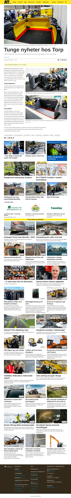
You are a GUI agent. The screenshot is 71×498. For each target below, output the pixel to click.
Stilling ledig (45, 2)
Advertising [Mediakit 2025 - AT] (33, 491)
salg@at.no (35, 482)
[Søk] (66, 2)
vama (32, 135)
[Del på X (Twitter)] (60, 60)
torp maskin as (38, 135)
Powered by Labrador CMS (35, 496)
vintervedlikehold (9, 135)
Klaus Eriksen (18, 470)
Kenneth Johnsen (51, 487)
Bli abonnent (60, 2)
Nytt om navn (31, 2)
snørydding (46, 135)
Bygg (25, 2)
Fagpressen (17, 482)
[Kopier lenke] (66, 60)
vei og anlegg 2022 (18, 135)
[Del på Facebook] (58, 60)
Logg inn (54, 2)
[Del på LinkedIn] (62, 60)
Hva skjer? (38, 2)
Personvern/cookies (19, 490)
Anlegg (14, 2)
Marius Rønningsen (35, 477)
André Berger (34, 473)
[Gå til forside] (7, 2)
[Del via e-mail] (64, 60)
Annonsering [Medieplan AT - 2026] (33, 489)
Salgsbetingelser (34, 486)
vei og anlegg (27, 135)
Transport (20, 2)
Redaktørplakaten (18, 488)
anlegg (51, 135)
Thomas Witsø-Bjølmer (20, 475)
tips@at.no (23, 477)
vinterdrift (57, 135)
